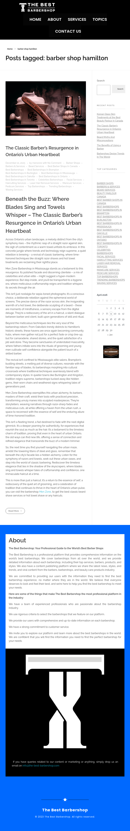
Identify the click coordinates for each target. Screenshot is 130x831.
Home (10, 49)
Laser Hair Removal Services (44, 183)
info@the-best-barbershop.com (41, 765)
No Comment (54, 163)
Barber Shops (73, 163)
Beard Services (36, 166)
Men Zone (45, 491)
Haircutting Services (16, 183)
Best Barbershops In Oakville (20, 176)
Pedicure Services (15, 186)
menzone (37, 163)
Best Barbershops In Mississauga (58, 173)
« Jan (110, 334)
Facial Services (74, 179)
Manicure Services (72, 183)
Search (101, 80)
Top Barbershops (36, 186)
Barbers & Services (15, 166)
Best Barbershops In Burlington (22, 173)
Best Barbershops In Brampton (43, 169)
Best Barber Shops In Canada (63, 166)
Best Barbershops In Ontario (53, 176)
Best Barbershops (15, 169)
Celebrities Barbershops (50, 179)
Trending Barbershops (60, 186)
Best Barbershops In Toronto (20, 179)
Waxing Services (14, 189)
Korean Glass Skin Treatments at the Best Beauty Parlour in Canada (110, 117)
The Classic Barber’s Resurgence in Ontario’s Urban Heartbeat (109, 129)
